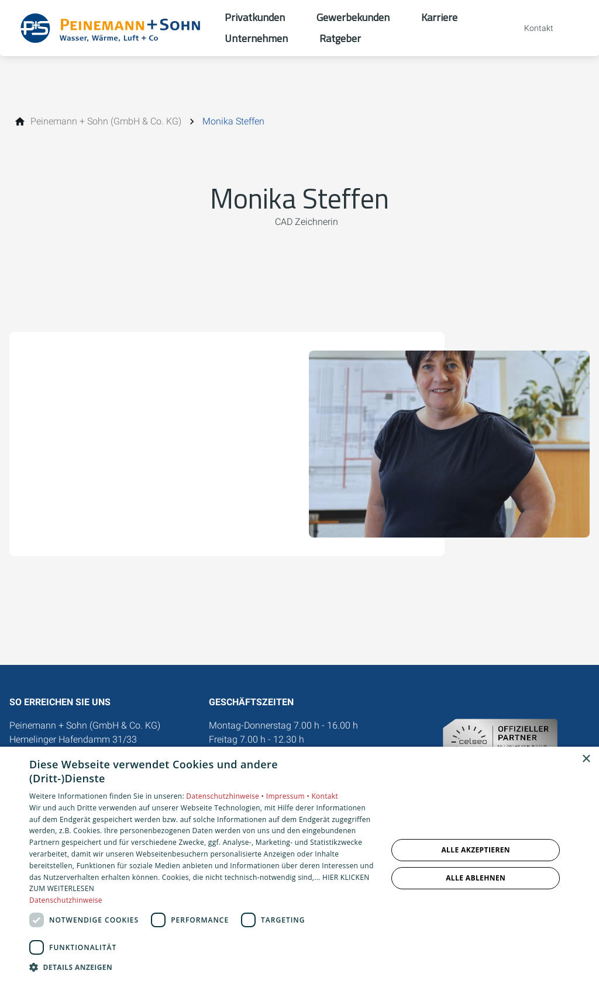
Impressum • (289, 796)
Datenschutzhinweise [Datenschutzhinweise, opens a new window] (65, 900)
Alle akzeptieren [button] (475, 850)
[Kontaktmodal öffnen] (530, 28)
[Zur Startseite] (112, 28)
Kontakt (324, 796)
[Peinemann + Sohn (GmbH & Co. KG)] (105, 121)
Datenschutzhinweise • (226, 796)
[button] (203, 966)
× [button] (585, 759)
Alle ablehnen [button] (475, 878)
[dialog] (299, 864)
